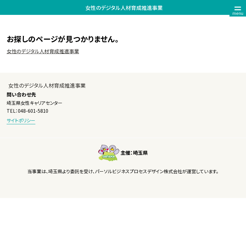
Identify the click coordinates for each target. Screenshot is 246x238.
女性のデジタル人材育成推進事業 (43, 51)
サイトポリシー (21, 120)
